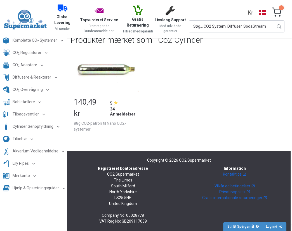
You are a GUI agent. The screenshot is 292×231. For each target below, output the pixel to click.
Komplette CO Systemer (30, 40)
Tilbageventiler (21, 114)
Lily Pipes (16, 163)
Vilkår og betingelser (235, 186)
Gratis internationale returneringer (234, 197)
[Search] (231, 26)
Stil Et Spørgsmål (243, 226)
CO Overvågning (23, 89)
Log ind (274, 226)
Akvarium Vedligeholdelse (31, 151)
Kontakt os (234, 174)
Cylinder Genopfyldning (28, 126)
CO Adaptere (20, 65)
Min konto (17, 176)
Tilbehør (15, 139)
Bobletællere (19, 102)
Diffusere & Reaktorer (27, 77)
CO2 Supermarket (195, 160)
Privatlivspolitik (234, 192)
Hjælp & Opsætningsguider (31, 188)
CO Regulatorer (22, 52)
